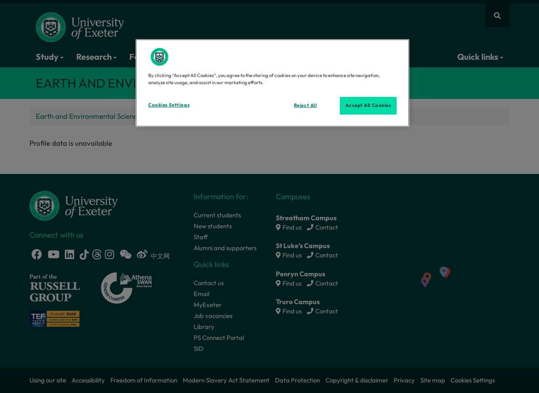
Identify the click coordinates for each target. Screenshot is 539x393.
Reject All (305, 105)
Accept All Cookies (368, 105)
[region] (272, 83)
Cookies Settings (168, 105)
